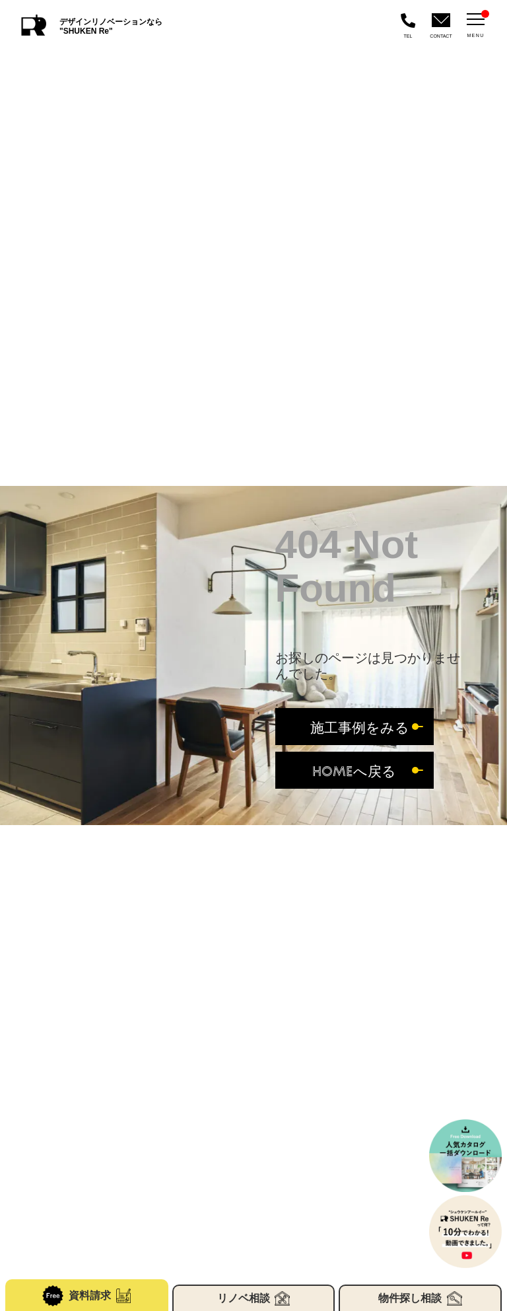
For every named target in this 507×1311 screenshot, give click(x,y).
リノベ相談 (253, 1298)
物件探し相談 (419, 1298)
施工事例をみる (359, 727)
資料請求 (86, 1295)
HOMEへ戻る (354, 770)
